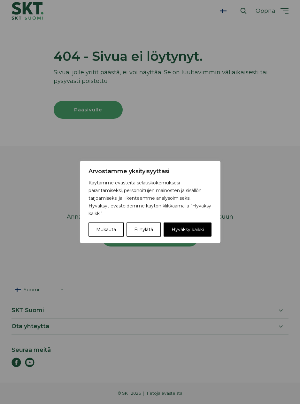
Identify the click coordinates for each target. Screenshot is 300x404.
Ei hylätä (143, 229)
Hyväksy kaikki (188, 229)
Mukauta (106, 229)
